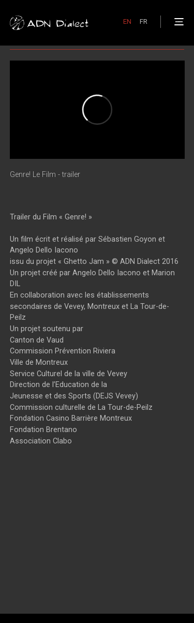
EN (127, 21)
